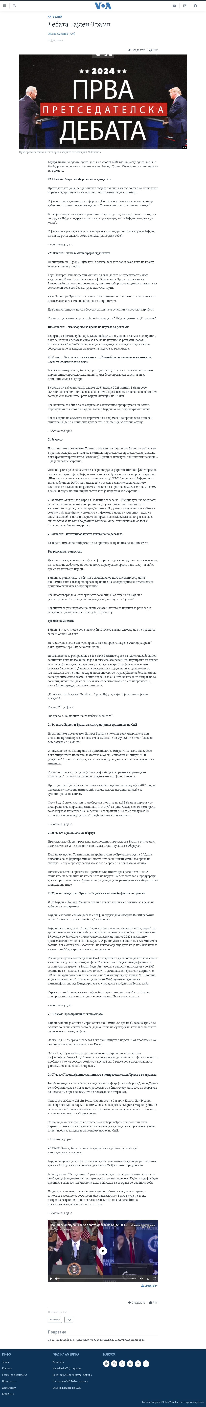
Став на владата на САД (67, 1388)
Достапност (9, 1388)
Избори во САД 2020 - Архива (70, 1381)
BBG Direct (8, 1394)
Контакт (7, 1368)
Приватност (9, 1381)
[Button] (136, 50)
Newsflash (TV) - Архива (67, 1368)
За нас (5, 1362)
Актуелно (55, 17)
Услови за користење (14, 1375)
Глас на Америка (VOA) (61, 34)
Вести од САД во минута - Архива (72, 1375)
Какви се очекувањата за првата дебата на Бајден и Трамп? (92, 1225)
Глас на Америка (64, 1229)
